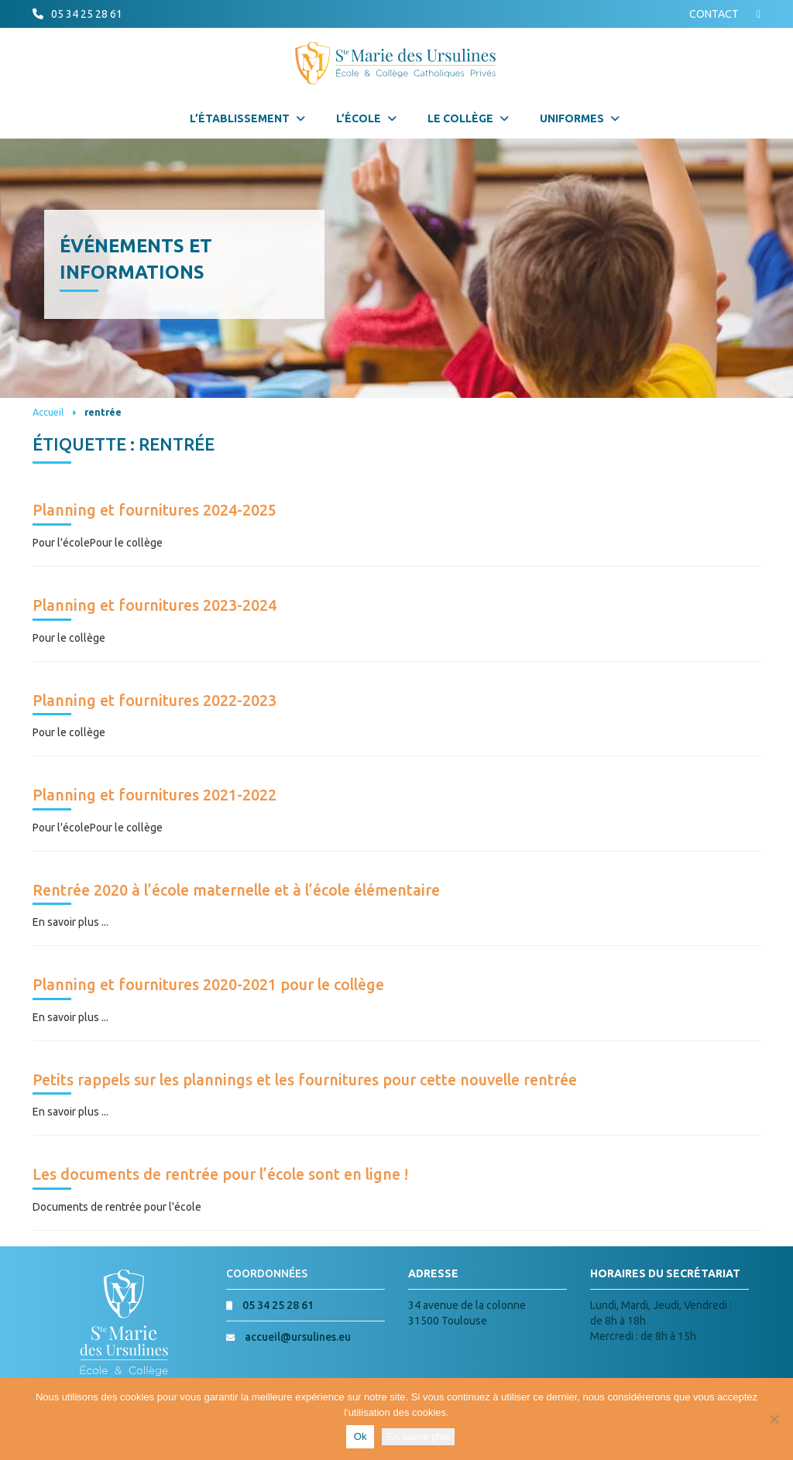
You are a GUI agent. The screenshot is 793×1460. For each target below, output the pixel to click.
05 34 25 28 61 (86, 14)
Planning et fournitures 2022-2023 (154, 700)
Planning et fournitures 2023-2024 (154, 605)
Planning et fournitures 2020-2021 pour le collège (208, 984)
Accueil (48, 411)
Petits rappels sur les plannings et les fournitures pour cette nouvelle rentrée (305, 1079)
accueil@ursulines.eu (298, 1337)
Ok (360, 1436)
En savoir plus (418, 1436)
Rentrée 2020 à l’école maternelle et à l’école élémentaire (236, 890)
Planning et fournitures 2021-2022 (154, 795)
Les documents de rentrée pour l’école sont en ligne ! (220, 1174)
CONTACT (714, 14)
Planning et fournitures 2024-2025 (154, 510)
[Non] (773, 1419)
